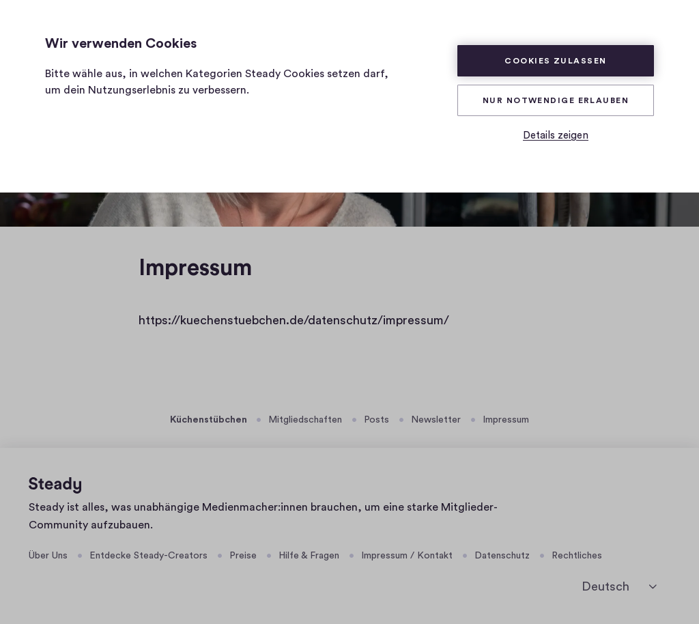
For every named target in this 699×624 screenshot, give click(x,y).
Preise (243, 556)
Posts (376, 420)
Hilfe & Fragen (309, 556)
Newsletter (436, 420)
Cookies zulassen (555, 61)
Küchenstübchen (208, 420)
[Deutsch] (619, 587)
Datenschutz (502, 556)
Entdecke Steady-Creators (148, 556)
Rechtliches (577, 556)
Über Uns (48, 556)
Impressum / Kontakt (407, 556)
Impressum (506, 420)
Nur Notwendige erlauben (556, 100)
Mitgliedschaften (305, 420)
